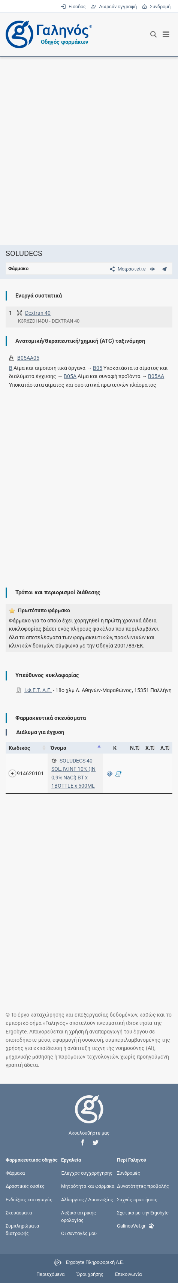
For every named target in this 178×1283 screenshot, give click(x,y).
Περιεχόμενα (50, 1274)
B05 (97, 368)
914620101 (30, 773)
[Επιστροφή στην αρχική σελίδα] (89, 1116)
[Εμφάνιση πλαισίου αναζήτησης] (153, 34)
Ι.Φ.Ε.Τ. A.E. (38, 690)
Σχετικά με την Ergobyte (143, 1212)
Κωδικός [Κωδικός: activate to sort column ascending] (19, 748)
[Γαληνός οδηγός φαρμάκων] (47, 34)
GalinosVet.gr (135, 1225)
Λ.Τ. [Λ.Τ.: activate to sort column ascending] (164, 748)
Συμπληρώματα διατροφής (22, 1229)
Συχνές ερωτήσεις (137, 1199)
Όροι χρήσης (89, 1274)
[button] (82, 1142)
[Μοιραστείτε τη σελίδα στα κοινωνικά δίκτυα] (126, 269)
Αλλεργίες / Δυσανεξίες (87, 1199)
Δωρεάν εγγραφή (114, 6)
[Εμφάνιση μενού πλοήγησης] (166, 34)
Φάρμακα (15, 1173)
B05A (70, 376)
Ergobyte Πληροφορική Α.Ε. (95, 1262)
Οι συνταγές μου (79, 1233)
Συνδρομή (156, 6)
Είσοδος (73, 6)
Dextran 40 (38, 313)
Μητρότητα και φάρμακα (87, 1186)
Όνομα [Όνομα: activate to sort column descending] (58, 748)
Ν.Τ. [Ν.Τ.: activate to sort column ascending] (134, 748)
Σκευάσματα (19, 1212)
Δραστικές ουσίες (25, 1186)
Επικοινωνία (128, 1274)
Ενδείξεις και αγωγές (29, 1199)
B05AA (156, 376)
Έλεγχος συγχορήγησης (86, 1173)
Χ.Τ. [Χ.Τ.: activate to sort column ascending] (149, 748)
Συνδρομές (128, 1173)
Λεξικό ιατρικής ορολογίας (78, 1216)
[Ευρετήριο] (152, 269)
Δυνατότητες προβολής (143, 1186)
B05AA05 (28, 358)
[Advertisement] (89, 150)
